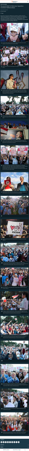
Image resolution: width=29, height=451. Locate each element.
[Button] (2, 13)
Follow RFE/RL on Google (16, 449)
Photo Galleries (4, 4)
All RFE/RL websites (6, 449)
